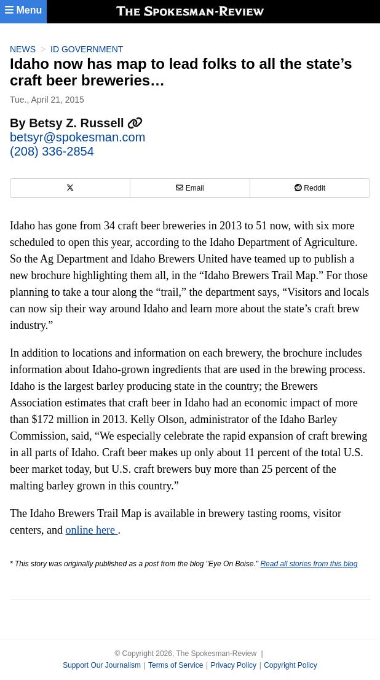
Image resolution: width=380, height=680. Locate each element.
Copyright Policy (290, 665)
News (23, 49)
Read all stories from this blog (308, 563)
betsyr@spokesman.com (77, 137)
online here (91, 530)
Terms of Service (175, 665)
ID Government (86, 49)
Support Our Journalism (102, 665)
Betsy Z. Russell (86, 123)
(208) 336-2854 (52, 151)
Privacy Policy (233, 665)
